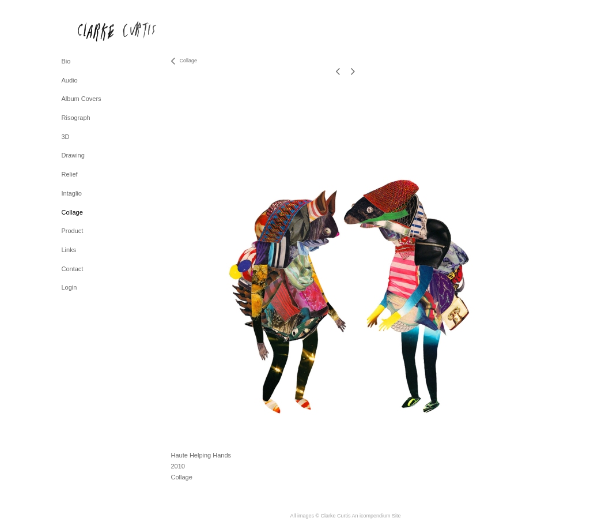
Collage (72, 212)
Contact (73, 268)
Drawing (73, 155)
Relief (70, 174)
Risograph (76, 117)
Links (69, 249)
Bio (66, 61)
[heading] (90, 31)
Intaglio (72, 193)
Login (69, 287)
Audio (70, 80)
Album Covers (81, 98)
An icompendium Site (376, 516)
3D (66, 136)
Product (73, 230)
